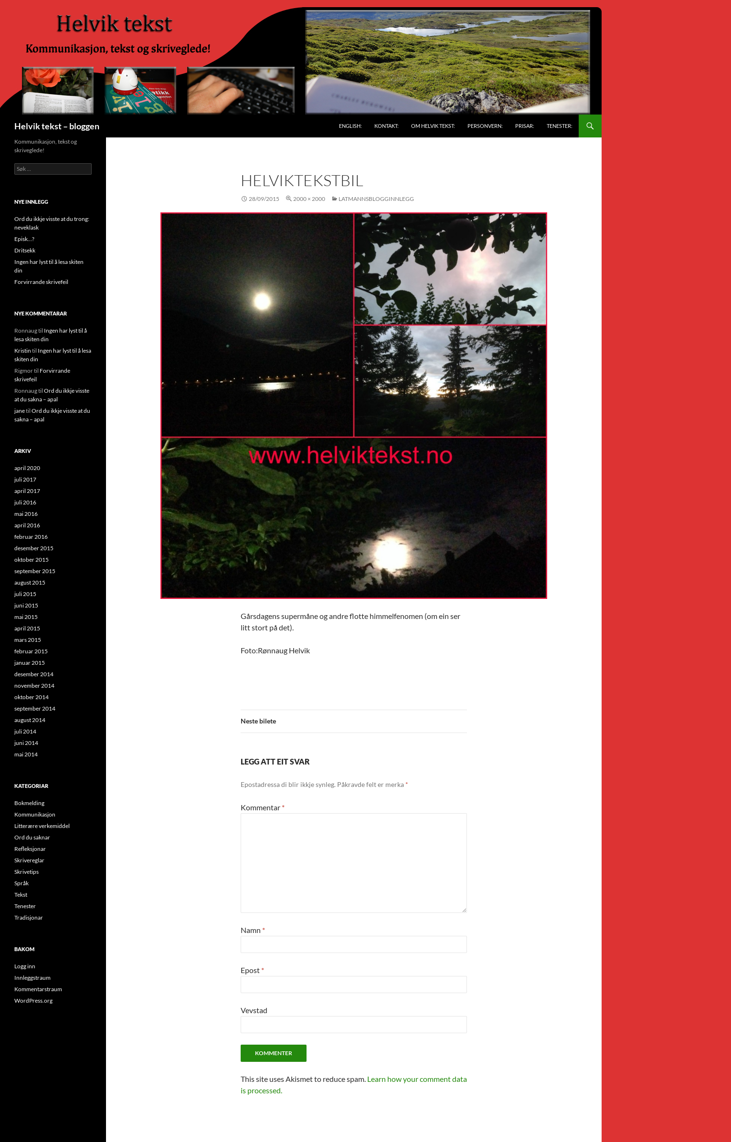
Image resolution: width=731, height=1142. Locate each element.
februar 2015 (31, 651)
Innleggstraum (32, 977)
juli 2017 (25, 479)
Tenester (25, 906)
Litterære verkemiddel (42, 825)
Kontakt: (386, 126)
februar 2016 (31, 536)
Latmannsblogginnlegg (376, 198)
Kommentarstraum (38, 989)
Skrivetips (26, 871)
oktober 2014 (31, 697)
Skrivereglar (29, 860)
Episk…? (24, 238)
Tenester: (559, 126)
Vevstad (254, 1010)
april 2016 (27, 525)
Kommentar (263, 807)
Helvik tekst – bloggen (56, 126)
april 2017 (27, 490)
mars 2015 (27, 639)
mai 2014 (26, 754)
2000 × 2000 (309, 198)
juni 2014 (26, 742)
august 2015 (29, 582)
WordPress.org (33, 1000)
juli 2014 (25, 731)
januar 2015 (29, 662)
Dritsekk (24, 250)
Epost (252, 969)
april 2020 (27, 467)
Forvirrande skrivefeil (41, 281)
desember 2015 (33, 548)
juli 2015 (25, 593)
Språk (21, 883)
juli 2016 (25, 502)
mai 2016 (26, 513)
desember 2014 (33, 674)
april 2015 (27, 628)
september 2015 (34, 571)
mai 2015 (26, 616)
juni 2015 (26, 605)
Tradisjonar (28, 917)
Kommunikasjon (34, 814)
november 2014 (34, 685)
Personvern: (485, 126)
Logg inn (24, 966)
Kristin (22, 350)
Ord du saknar (32, 837)
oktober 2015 (31, 559)
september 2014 (34, 708)
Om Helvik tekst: (433, 126)
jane (19, 410)
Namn (253, 929)
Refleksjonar (30, 848)
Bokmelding (29, 803)
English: (350, 126)
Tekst (20, 894)
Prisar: (524, 126)
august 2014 (29, 719)
